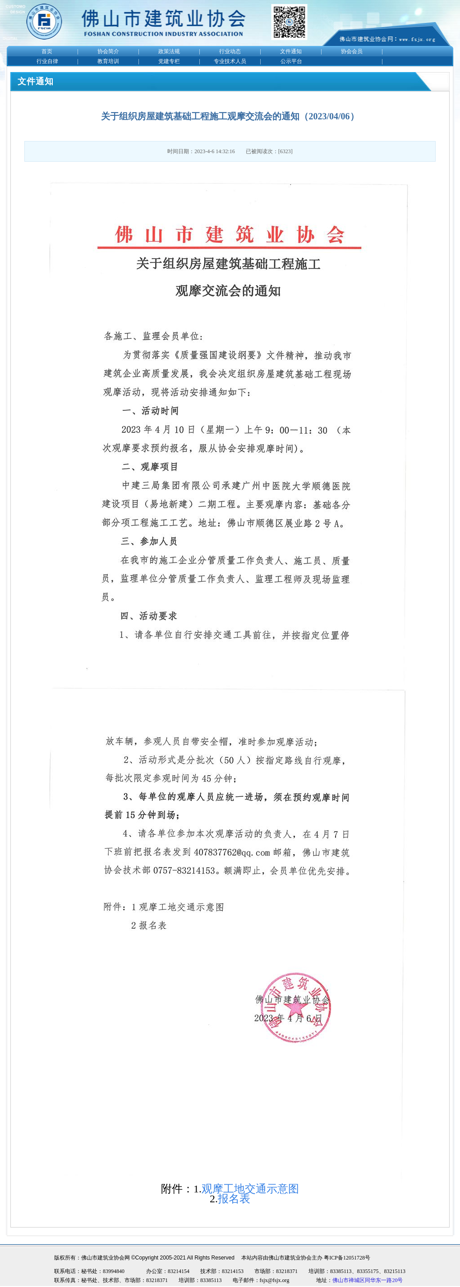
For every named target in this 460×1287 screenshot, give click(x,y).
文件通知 (291, 51)
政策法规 (169, 51)
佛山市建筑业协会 (290, 1258)
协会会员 (352, 51)
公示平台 (291, 61)
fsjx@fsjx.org (275, 1280)
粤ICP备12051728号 (347, 1258)
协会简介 (108, 51)
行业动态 (230, 51)
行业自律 (47, 61)
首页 (46, 51)
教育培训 (108, 61)
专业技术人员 (230, 61)
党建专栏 (169, 61)
